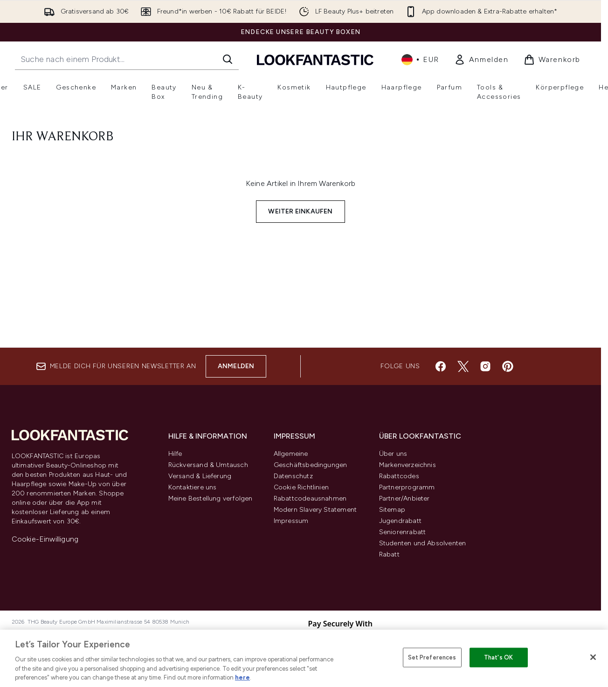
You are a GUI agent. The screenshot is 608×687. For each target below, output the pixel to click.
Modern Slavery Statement (315, 510)
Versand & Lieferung (200, 476)
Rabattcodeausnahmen (310, 498)
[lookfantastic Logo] (315, 59)
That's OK (498, 657)
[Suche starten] (227, 59)
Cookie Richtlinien (301, 487)
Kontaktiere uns (192, 487)
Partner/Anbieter (404, 498)
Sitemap (392, 510)
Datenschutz (293, 476)
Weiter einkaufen (300, 211)
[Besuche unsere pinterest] (508, 366)
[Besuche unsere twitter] (463, 366)
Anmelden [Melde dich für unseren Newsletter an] (236, 366)
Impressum (291, 521)
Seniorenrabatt (402, 532)
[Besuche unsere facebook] (440, 366)
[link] (481, 59)
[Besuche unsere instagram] (485, 366)
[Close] (593, 657)
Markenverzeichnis (407, 465)
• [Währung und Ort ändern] (420, 59)
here (242, 677)
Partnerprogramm (407, 487)
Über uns (393, 454)
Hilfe (175, 454)
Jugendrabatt (400, 521)
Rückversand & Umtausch (208, 465)
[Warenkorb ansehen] (552, 59)
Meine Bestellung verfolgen (210, 498)
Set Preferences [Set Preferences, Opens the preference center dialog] (432, 657)
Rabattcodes (399, 476)
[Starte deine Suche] (127, 59)
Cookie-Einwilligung (45, 539)
